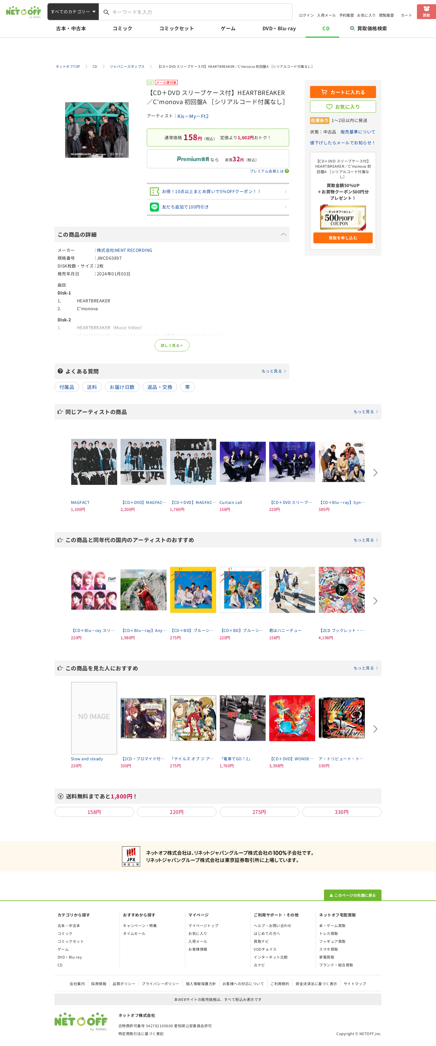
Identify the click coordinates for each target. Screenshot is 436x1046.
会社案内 (77, 983)
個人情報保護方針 (201, 983)
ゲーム (228, 28)
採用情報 (98, 983)
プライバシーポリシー (161, 983)
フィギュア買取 (332, 941)
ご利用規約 (279, 983)
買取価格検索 (368, 28)
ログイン (306, 15)
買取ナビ (261, 941)
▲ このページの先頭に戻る (352, 895)
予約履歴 (346, 15)
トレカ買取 (328, 933)
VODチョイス (265, 949)
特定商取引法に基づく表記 (141, 1033)
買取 (426, 15)
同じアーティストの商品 (221, 412)
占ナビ (259, 964)
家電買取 (326, 956)
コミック (123, 28)
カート (406, 15)
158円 (94, 811)
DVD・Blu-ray (279, 28)
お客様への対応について (243, 983)
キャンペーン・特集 (140, 925)
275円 (259, 811)
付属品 (66, 386)
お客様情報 (197, 949)
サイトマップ (355, 983)
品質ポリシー (124, 983)
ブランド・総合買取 (336, 964)
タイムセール (134, 933)
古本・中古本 (71, 28)
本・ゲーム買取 (332, 925)
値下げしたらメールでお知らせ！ (343, 143)
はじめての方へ (267, 933)
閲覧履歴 (386, 15)
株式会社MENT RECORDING (125, 250)
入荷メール (326, 15)
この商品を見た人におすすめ (221, 668)
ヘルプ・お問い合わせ (273, 925)
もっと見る (272, 371)
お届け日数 (122, 386)
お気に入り (366, 15)
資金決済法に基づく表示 (316, 983)
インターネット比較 (271, 956)
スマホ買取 (328, 949)
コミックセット (176, 28)
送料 (92, 386)
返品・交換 (159, 386)
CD (325, 28)
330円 (341, 811)
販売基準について (358, 132)
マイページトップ (203, 925)
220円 (176, 811)
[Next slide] (375, 473)
